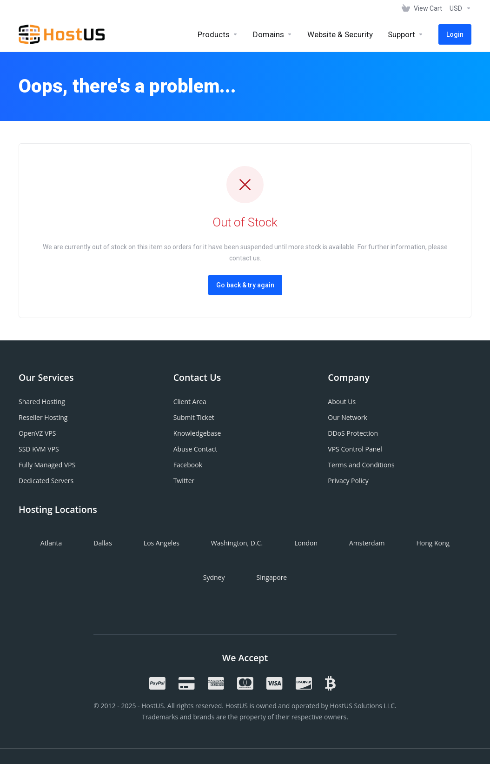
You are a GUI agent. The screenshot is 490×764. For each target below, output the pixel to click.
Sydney (214, 577)
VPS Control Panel (355, 449)
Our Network (347, 417)
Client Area (189, 401)
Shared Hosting (42, 401)
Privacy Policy (348, 480)
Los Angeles (161, 542)
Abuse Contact (195, 449)
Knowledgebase (197, 433)
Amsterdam (366, 542)
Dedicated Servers (46, 480)
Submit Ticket (193, 417)
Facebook (187, 464)
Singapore (271, 577)
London (306, 542)
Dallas (102, 542)
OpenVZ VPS (37, 433)
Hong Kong (433, 542)
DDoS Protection (353, 433)
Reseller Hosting (43, 417)
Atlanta (51, 542)
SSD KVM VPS (39, 449)
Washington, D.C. (237, 542)
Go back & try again (245, 285)
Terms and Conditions (361, 464)
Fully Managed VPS (47, 464)
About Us (342, 401)
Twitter (184, 480)
